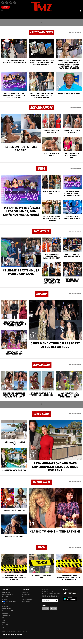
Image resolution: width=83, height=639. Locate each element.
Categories (5, 613)
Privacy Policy (46, 596)
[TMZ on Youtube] (10, 2)
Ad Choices (5, 599)
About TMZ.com (6, 592)
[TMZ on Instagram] (14, 2)
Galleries (4, 618)
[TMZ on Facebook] (2, 2)
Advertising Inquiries (27, 599)
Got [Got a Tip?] (5, 7)
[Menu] (2, 11)
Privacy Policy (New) (7, 594)
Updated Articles (6, 608)
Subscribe (56, 600)
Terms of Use (5, 597)
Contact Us (25, 592)
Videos (4, 627)
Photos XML (5, 625)
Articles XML (5, 606)
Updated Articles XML (7, 611)
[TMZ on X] (6, 2)
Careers (24, 597)
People (4, 620)
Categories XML (6, 615)
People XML (5, 622)
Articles (4, 604)
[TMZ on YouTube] (51, 608)
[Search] (80, 11)
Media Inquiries (26, 601)
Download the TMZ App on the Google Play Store (70, 599)
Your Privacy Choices (9, 601)
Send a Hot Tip (26, 594)
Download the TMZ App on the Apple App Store (70, 593)
